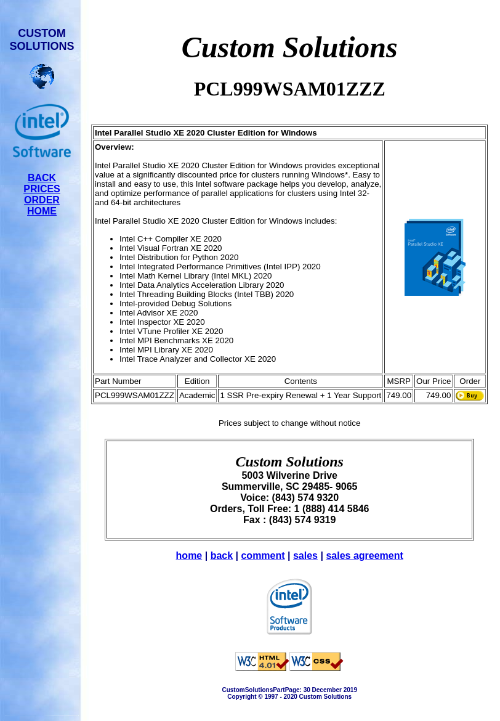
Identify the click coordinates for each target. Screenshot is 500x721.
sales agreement (364, 555)
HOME (42, 211)
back (222, 555)
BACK (42, 178)
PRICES (41, 189)
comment (262, 555)
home (189, 555)
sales (305, 555)
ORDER (42, 200)
